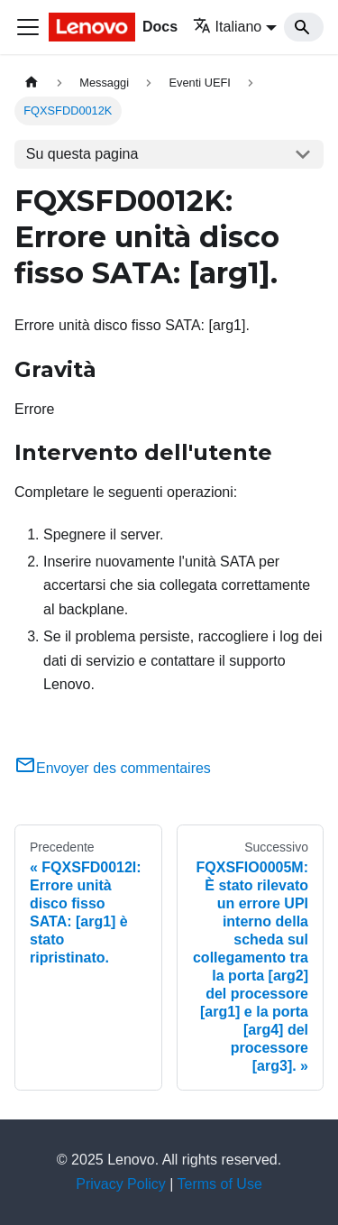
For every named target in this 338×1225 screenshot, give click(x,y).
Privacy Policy (121, 1184)
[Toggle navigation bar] (27, 27)
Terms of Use (220, 1184)
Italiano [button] (227, 26)
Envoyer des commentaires (112, 768)
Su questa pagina (82, 153)
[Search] (304, 27)
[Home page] (31, 83)
